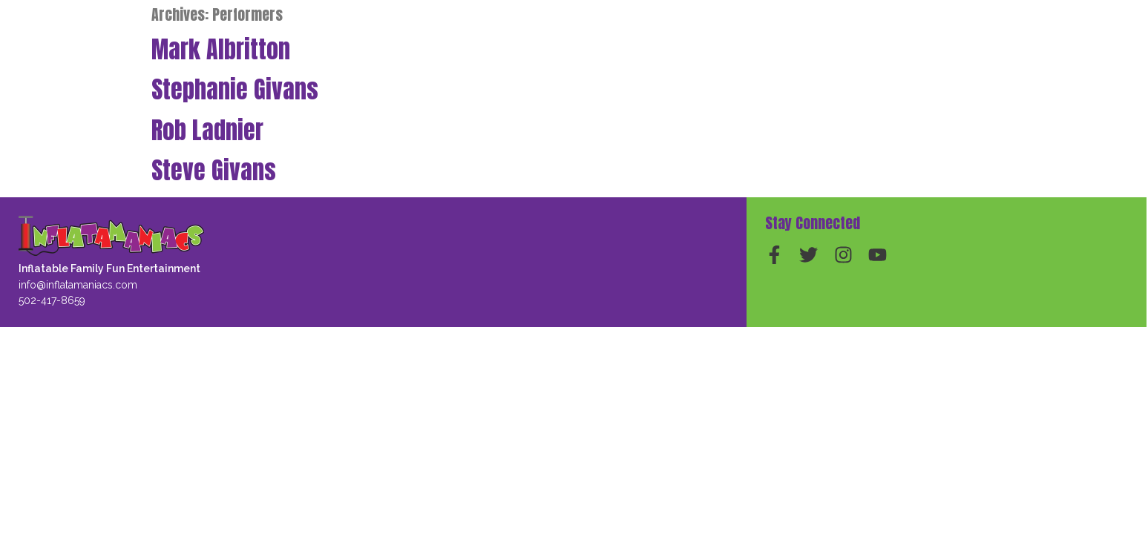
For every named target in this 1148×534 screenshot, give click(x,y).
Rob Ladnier (207, 130)
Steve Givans (213, 170)
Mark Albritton (220, 49)
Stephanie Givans (234, 89)
